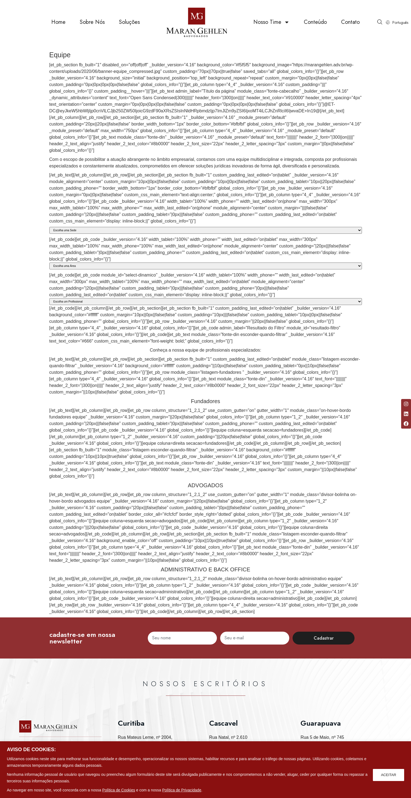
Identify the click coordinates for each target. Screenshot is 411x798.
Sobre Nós (92, 25)
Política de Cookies (118, 790)
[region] (205, 769)
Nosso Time (271, 24)
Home (58, 25)
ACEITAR (388, 774)
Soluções (129, 25)
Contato (350, 25)
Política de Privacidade (181, 790)
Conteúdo (315, 25)
